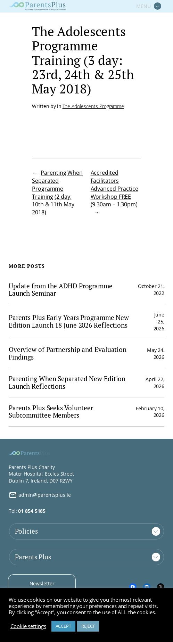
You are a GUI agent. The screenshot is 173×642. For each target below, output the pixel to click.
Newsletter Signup (42, 587)
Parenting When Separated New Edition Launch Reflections (67, 382)
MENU (143, 6)
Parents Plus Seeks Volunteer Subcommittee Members (51, 411)
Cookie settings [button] (28, 626)
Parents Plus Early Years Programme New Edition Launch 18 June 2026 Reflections (69, 321)
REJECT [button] (88, 626)
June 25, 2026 (159, 321)
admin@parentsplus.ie (40, 495)
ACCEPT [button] (63, 626)
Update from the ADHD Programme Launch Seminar (61, 289)
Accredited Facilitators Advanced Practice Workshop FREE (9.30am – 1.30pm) (114, 188)
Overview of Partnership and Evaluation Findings (67, 353)
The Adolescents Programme (93, 106)
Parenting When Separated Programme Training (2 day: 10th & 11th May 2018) (57, 192)
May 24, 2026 (155, 353)
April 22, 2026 (155, 382)
